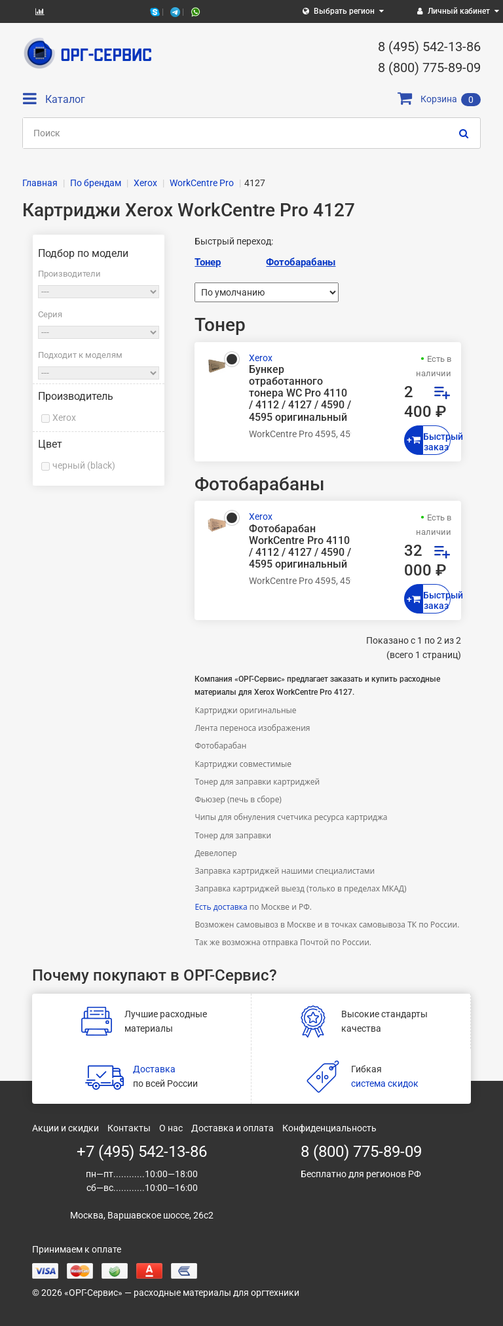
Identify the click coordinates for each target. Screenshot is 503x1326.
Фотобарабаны (300, 262)
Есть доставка (221, 906)
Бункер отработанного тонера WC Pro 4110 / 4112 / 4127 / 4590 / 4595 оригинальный (300, 393)
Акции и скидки (65, 1128)
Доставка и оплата (232, 1128)
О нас (171, 1128)
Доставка (154, 1069)
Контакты (129, 1128)
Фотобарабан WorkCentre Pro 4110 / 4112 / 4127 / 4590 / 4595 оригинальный (300, 547)
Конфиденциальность (329, 1128)
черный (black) (83, 465)
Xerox (64, 417)
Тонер (208, 262)
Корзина (439, 99)
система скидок (385, 1083)
